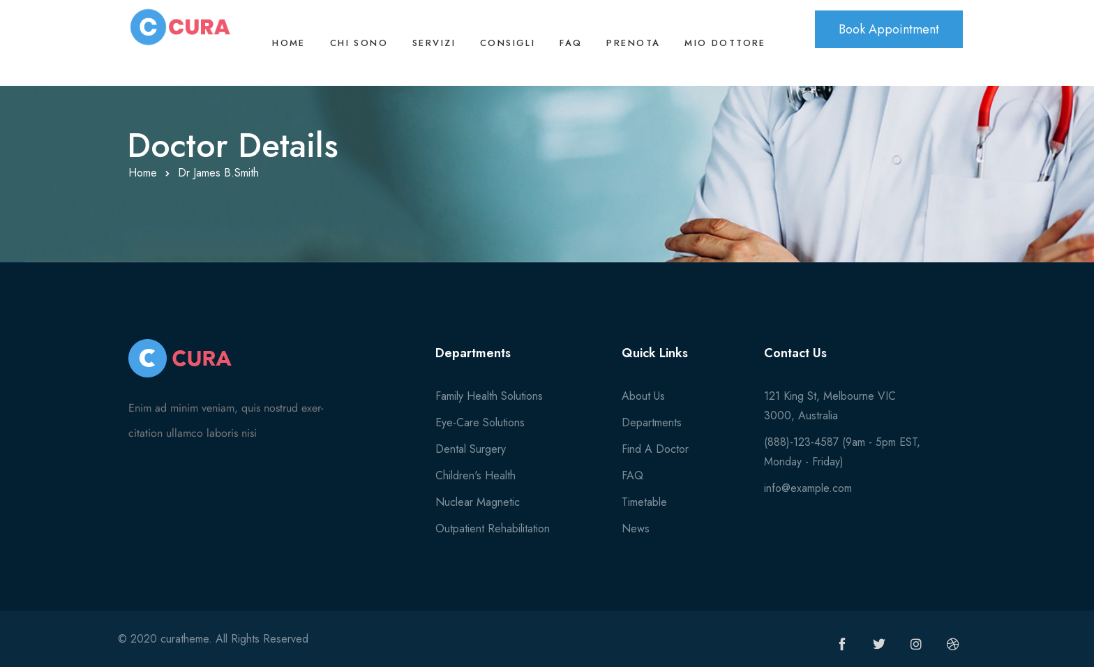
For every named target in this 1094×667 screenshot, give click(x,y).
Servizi (434, 43)
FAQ (571, 43)
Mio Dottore (725, 43)
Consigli (507, 43)
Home (289, 43)
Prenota (633, 43)
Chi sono (359, 43)
